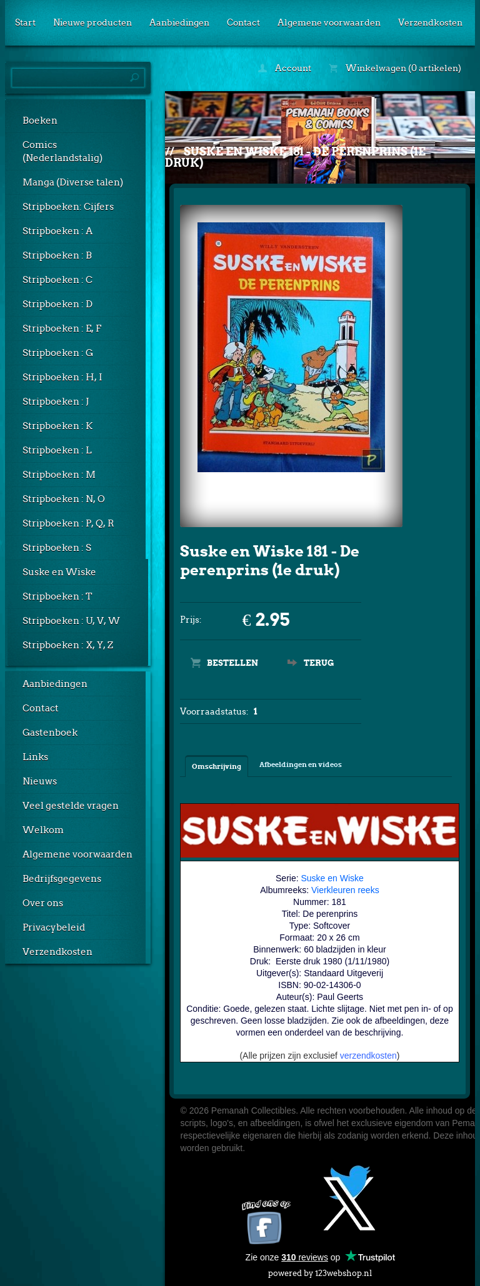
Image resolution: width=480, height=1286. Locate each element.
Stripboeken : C (57, 279)
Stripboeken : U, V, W (71, 620)
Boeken (40, 120)
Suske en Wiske (59, 572)
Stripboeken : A (57, 231)
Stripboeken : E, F (61, 328)
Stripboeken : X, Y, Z (67, 645)
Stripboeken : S (56, 547)
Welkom (43, 830)
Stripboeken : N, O (63, 499)
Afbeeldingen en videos (300, 764)
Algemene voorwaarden (329, 22)
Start (25, 22)
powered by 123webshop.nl (320, 1270)
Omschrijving (216, 766)
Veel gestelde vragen (70, 805)
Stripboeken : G (57, 353)
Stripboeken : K (57, 426)
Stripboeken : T (57, 596)
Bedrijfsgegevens (61, 878)
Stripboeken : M (59, 474)
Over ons (42, 903)
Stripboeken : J (55, 401)
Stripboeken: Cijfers (68, 206)
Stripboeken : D (57, 304)
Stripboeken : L (57, 450)
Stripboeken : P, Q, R (68, 523)
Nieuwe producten (92, 22)
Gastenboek (50, 732)
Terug (319, 663)
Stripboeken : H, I (62, 377)
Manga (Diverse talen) (72, 182)
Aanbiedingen (179, 22)
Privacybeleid (53, 927)
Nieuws (39, 781)
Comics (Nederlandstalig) (62, 151)
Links (35, 757)
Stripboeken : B (57, 255)
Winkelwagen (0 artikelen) (395, 68)
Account (284, 68)
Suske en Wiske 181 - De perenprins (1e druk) (295, 157)
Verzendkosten (430, 22)
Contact (243, 22)
